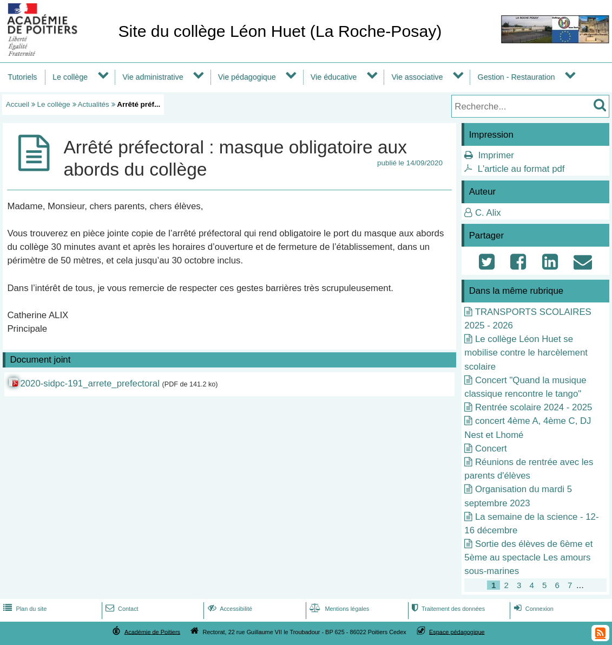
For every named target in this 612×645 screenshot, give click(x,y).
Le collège (70, 77)
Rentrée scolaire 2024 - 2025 (533, 407)
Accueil (17, 104)
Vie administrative (152, 77)
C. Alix (488, 213)
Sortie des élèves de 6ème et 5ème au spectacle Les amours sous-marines (528, 557)
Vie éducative (334, 77)
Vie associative (417, 77)
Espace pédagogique (457, 631)
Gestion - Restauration (516, 77)
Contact (121, 608)
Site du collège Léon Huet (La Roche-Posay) (280, 31)
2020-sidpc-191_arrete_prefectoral (89, 383)
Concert (491, 448)
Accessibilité (229, 608)
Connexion (533, 608)
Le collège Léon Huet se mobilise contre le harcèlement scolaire (526, 352)
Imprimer (496, 155)
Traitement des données (447, 608)
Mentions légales (338, 608)
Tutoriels (22, 77)
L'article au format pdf (521, 169)
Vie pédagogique (247, 77)
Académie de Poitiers (152, 631)
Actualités (93, 104)
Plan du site (24, 608)
